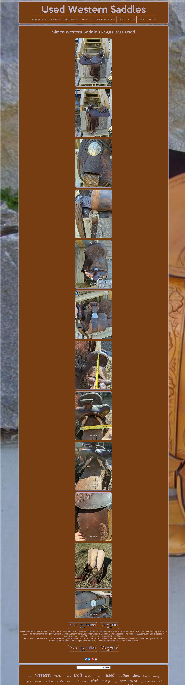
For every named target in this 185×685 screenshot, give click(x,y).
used (110, 675)
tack (76, 680)
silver (29, 676)
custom (38, 682)
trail (78, 675)
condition (49, 681)
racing (85, 681)
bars (141, 682)
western (43, 675)
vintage (106, 681)
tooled (132, 681)
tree (68, 682)
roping (28, 681)
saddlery (155, 676)
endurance (98, 676)
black (67, 676)
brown (146, 676)
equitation (150, 681)
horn (115, 682)
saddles (60, 681)
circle (95, 681)
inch (160, 681)
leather (123, 675)
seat (123, 681)
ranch (57, 676)
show (136, 676)
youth (88, 676)
